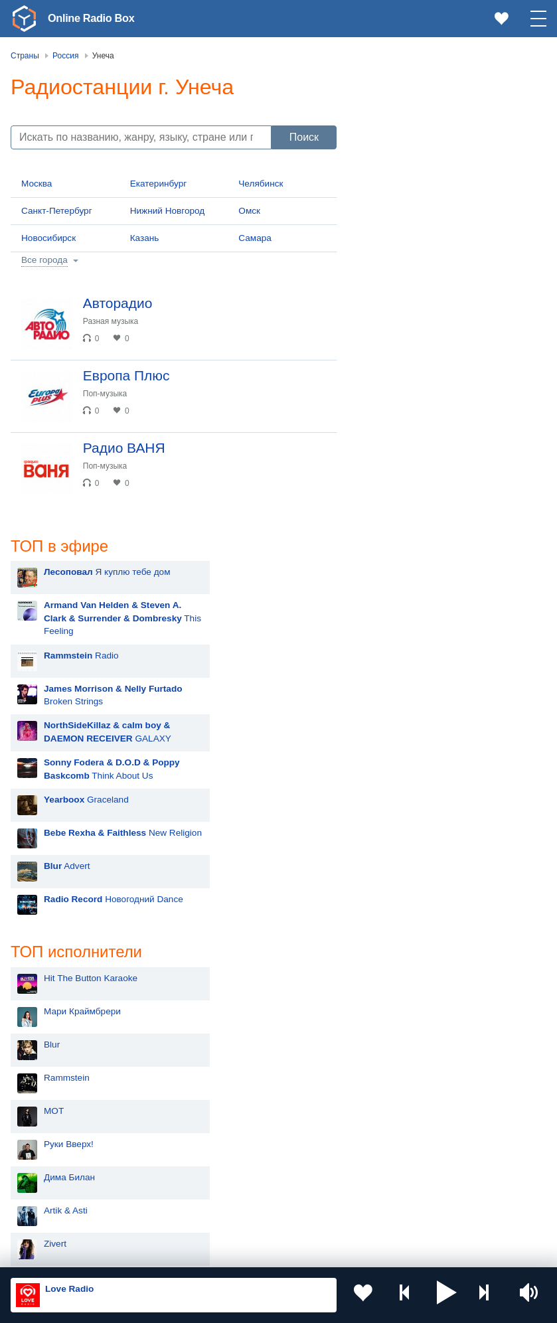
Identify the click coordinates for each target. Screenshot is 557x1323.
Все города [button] (44, 260)
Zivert (391, 784)
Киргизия (53, 1127)
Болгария (240, 1148)
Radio (417, 194)
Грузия (234, 1194)
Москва (36, 184)
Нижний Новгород (167, 211)
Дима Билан (406, 717)
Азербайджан (62, 1215)
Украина (237, 1083)
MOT (390, 651)
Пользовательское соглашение (175, 1252)
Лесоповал (403, 916)
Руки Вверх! (405, 684)
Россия (49, 1083)
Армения (52, 1148)
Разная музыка (115, 321)
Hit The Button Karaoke (427, 518)
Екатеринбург (158, 184)
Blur (388, 584)
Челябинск (260, 184)
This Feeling (459, 157)
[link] (24, 18)
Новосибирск (48, 238)
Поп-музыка (110, 399)
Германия (240, 1215)
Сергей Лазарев (413, 950)
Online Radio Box (95, 18)
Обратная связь (405, 1252)
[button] (447, 1295)
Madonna (399, 850)
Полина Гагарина (416, 983)
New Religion (459, 372)
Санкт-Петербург (56, 211)
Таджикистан (247, 1127)
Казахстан (241, 1105)
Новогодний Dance (450, 438)
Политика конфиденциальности (304, 1252)
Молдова (53, 1105)
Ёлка (390, 817)
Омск (249, 211)
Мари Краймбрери (418, 551)
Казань (144, 238)
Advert (403, 405)
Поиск (304, 137)
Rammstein (403, 618)
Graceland (422, 339)
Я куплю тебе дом (443, 111)
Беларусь (53, 1194)
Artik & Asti (402, 750)
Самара (255, 238)
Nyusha (395, 883)
